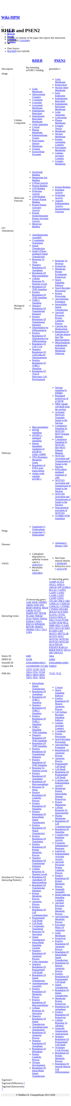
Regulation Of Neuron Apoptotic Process (62, 967)
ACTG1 (60, 582)
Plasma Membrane (37, 131)
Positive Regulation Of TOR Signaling (39, 295)
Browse (11, 34)
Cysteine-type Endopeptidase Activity (62, 783)
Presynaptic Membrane (60, 149)
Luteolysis (60, 851)
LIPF (60, 631)
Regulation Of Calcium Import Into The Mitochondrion (62, 335)
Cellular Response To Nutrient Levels (39, 281)
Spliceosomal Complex (38, 95)
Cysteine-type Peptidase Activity (61, 837)
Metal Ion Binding (37, 225)
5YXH (42, 672)
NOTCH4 (64, 642)
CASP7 (60, 595)
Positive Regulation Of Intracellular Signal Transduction (39, 817)
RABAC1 (31, 621)
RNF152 (30, 624)
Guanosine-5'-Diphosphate (39, 533)
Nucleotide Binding (37, 173)
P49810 (52, 666)
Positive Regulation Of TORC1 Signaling (39, 364)
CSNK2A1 (54, 606)
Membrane (37, 146)
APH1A (60, 584)
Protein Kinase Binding (39, 200)
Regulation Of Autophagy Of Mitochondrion (39, 880)
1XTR (36, 669)
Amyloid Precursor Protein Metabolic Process (60, 908)
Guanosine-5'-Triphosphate (39, 528)
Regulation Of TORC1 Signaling (39, 700)
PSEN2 (59, 60)
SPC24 (67, 650)
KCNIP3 (66, 628)
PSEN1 (35, 618)
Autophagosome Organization (40, 1028)
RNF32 (59, 650)
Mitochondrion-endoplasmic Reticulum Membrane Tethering (62, 348)
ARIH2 (29, 605)
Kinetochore (61, 84)
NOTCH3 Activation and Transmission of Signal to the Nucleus (63, 485)
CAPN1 (62, 590)
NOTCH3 (53, 642)
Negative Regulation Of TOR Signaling (39, 738)
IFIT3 (52, 628)
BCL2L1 (53, 590)
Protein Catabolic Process (36, 1057)
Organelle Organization (61, 1029)
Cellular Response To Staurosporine (61, 810)
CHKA (60, 601)
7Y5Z (58, 673)
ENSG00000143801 (59, 662)
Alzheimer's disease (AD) (61, 544)
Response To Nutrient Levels (39, 769)
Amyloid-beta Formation (61, 300)
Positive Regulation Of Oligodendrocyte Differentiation (40, 337)
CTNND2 (53, 609)
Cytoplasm (37, 99)
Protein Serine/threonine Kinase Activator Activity (40, 217)
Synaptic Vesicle (59, 127)
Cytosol (36, 127)
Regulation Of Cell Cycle (39, 345)
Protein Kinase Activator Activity (39, 208)
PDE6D (39, 616)
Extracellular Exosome (38, 153)
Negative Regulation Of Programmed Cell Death (39, 968)
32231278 (61, 569)
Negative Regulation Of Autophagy (39, 268)
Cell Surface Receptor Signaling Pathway (61, 716)
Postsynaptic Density (38, 142)
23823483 (37, 573)
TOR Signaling (39, 732)
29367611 (37, 565)
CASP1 (52, 592)
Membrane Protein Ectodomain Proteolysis (61, 273)
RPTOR (30, 627)
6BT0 (42, 675)
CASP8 (52, 598)
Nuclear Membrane (60, 135)
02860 (52, 659)
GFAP (59, 622)
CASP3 (60, 592)
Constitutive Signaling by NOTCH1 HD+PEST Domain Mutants (61, 446)
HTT (36, 613)
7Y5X (52, 673)
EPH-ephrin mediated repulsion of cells (61, 473)
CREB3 (30, 610)
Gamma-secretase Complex (59, 156)
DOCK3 (53, 612)
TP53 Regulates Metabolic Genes (39, 460)
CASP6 (52, 595)
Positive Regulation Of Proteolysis (62, 1015)
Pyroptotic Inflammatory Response (61, 846)
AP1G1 (52, 584)
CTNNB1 (65, 606)
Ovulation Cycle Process (62, 1048)
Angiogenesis (61, 1034)
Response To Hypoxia (61, 262)
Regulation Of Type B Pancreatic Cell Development (39, 375)
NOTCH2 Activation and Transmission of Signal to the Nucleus (63, 461)
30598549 (61, 563)
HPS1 (58, 625)
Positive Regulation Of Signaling (39, 806)
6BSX (36, 675)
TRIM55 (38, 627)
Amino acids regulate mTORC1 (38, 476)
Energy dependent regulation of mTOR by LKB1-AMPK (39, 449)
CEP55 (60, 598)
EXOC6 (53, 617)
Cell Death (37, 923)
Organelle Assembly (60, 890)
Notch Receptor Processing (62, 289)
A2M (28, 602)
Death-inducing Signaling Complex (62, 897)
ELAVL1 (53, 614)
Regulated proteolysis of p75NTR (61, 398)
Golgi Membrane (37, 90)
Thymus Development (38, 1063)
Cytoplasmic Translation (38, 241)
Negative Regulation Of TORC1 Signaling (39, 709)
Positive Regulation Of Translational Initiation (39, 320)
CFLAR (53, 601)
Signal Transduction (38, 247)
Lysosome (37, 102)
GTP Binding (38, 188)
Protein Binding (39, 185)
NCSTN (53, 636)
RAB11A (63, 647)
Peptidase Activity (59, 191)
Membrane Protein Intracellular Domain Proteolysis (61, 794)
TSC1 (38, 629)
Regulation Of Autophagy (39, 693)
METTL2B (63, 633)
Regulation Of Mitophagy (39, 1050)
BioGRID (12, 51)
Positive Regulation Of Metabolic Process (39, 993)
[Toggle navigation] (2, 26)
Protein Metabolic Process (37, 896)
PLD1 (29, 618)
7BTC (35, 677)
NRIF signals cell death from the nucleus (62, 407)
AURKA (66, 587)
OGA (51, 644)
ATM (36, 605)
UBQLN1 (58, 652)
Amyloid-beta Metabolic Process (61, 919)
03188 (29, 659)
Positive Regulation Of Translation (39, 839)
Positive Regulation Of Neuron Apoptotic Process (62, 704)
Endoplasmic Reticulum (38, 112)
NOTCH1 (53, 639)
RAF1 (39, 621)
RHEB (37, 60)
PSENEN (53, 647)
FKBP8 (29, 613)
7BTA (29, 677)
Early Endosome (60, 94)
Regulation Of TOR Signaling (39, 288)
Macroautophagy (40, 427)
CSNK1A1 (54, 603)
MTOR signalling (37, 431)
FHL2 (52, 620)
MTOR (42, 613)
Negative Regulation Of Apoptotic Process (39, 954)
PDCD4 (58, 644)
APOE (35, 602)
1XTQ (29, 669)
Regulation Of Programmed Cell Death (62, 775)
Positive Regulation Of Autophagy (39, 776)
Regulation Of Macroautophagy (40, 274)
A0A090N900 (33, 666)
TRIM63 (30, 629)
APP (59, 587)
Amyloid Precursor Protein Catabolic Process (59, 318)
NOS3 (61, 636)
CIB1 (67, 601)
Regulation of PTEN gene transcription (38, 468)
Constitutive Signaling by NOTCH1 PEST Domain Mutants (62, 431)
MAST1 (53, 633)
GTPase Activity (40, 183)
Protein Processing (60, 294)
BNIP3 (29, 607)
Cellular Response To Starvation (38, 1011)
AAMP (52, 582)
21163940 (24, 40)
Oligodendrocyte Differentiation (40, 329)
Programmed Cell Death (38, 919)
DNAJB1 (63, 609)
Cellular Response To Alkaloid (61, 1023)
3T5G (35, 672)
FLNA (58, 620)
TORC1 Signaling (36, 301)
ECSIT (37, 610)
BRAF (45, 607)
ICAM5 (65, 625)
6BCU (29, 675)
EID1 (65, 612)
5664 (51, 656)
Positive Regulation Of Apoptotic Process (62, 945)
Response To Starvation (38, 933)
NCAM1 (30, 616)
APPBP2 (42, 602)
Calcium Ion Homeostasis (61, 327)
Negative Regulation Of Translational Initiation (39, 309)
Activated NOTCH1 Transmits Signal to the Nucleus (61, 417)
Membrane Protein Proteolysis (60, 1001)
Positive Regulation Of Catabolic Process (39, 796)
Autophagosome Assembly (40, 236)
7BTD (42, 677)
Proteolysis (60, 266)
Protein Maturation (60, 803)
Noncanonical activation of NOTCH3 (61, 510)
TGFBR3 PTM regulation (62, 517)
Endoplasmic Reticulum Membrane (38, 119)
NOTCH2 (64, 639)
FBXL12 (61, 617)
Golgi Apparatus (40, 124)
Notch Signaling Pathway (59, 283)
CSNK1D (65, 603)
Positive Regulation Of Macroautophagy (40, 1002)
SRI (51, 652)
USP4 (29, 632)
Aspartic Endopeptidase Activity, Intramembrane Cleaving (62, 206)
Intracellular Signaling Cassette (38, 945)
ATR (41, 605)
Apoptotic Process (37, 903)
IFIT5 (58, 628)
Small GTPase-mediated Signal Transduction (40, 254)
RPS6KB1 (40, 624)
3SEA (29, 672)
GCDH (52, 622)
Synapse (36, 149)
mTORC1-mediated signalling (37, 438)
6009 (28, 656)
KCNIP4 (53, 631)
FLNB (65, 620)
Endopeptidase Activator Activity (62, 856)
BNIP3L (37, 607)
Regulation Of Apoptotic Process (39, 1035)
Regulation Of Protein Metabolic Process (62, 1057)
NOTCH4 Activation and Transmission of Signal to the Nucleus (63, 499)
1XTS (42, 669)
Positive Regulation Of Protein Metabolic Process (39, 849)
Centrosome (61, 117)
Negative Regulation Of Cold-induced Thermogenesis (39, 353)
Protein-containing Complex (60, 142)
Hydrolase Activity (37, 192)
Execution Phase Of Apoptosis (60, 927)
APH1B (53, 587)
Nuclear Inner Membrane (61, 89)
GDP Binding (38, 196)
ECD (60, 612)
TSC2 (44, 629)
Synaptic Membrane (60, 162)
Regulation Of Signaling (62, 830)
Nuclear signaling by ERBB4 (61, 390)
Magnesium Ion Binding (39, 179)
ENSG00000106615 (36, 662)
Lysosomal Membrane (37, 106)
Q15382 (44, 666)
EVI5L (61, 614)
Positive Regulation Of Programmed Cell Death (62, 978)
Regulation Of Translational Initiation (39, 888)
